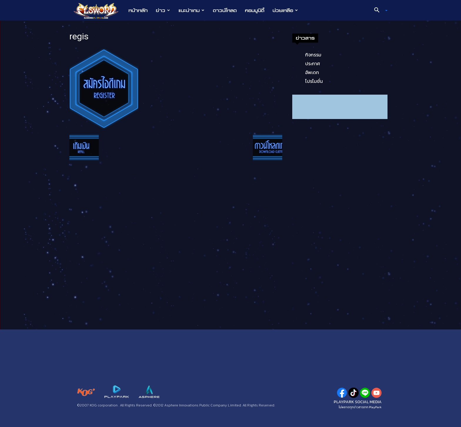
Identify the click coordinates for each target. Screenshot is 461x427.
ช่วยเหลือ (285, 10)
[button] (378, 10)
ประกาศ (312, 63)
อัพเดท (312, 72)
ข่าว (163, 10)
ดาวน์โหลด (225, 10)
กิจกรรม (313, 54)
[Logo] (99, 10)
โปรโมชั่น (314, 81)
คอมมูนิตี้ (254, 10)
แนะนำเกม (191, 10)
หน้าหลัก (138, 10)
